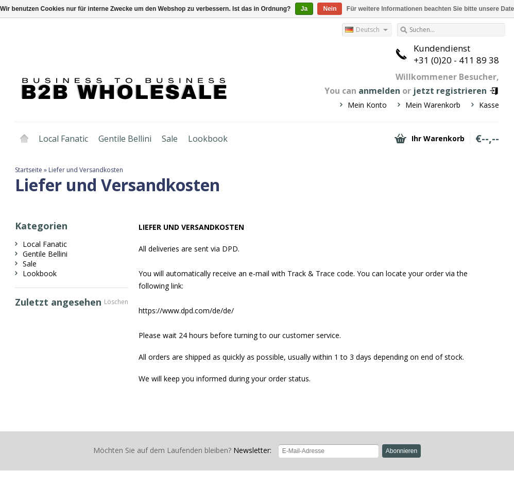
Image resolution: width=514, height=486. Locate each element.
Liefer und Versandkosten (85, 169)
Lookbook (208, 138)
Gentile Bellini (124, 138)
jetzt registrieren (450, 90)
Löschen (116, 301)
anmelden (379, 90)
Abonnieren (401, 451)
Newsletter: (182, 450)
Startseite (24, 138)
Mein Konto (367, 105)
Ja (304, 8)
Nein (329, 8)
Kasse (489, 105)
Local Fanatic (63, 138)
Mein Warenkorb (432, 105)
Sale (170, 138)
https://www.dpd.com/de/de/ (186, 310)
